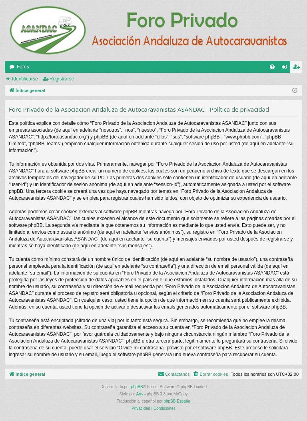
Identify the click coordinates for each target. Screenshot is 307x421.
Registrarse (62, 79)
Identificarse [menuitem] (286, 68)
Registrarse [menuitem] (298, 68)
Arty (140, 394)
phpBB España (176, 401)
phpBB (137, 387)
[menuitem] (272, 67)
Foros (23, 67)
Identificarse (25, 79)
